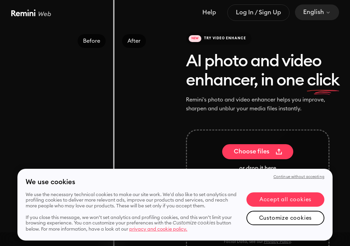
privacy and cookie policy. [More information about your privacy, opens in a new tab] (158, 229)
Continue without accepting (298, 177)
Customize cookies (285, 218)
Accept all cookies (285, 199)
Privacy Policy (277, 242)
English (317, 12)
